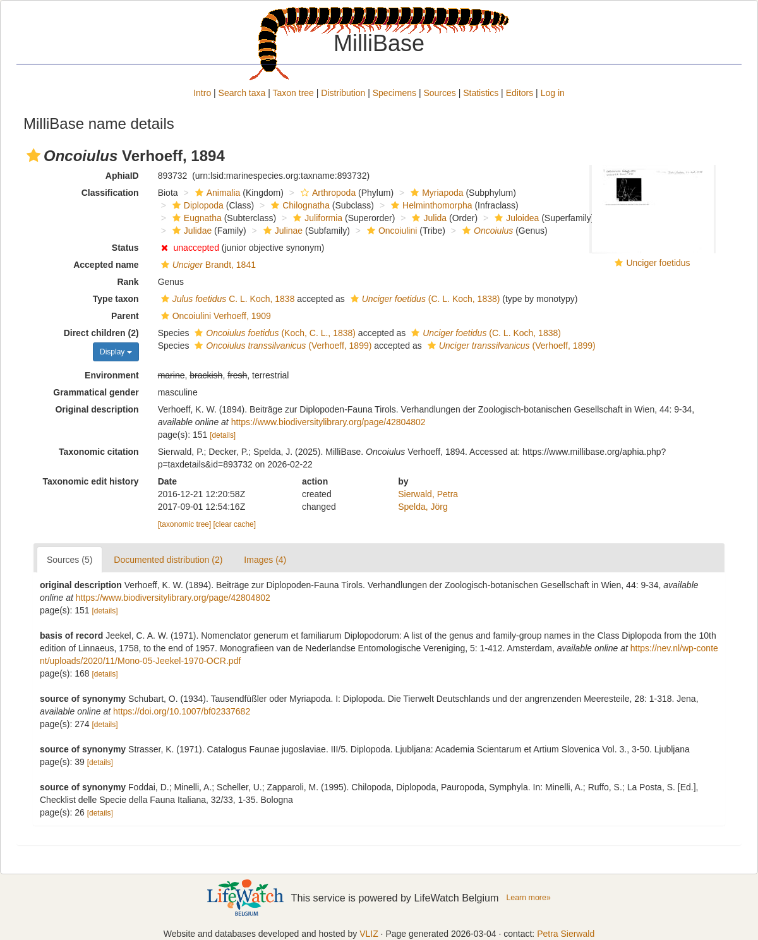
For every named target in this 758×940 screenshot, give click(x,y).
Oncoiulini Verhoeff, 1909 (214, 316)
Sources (439, 93)
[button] (33, 155)
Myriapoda (435, 193)
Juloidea (515, 218)
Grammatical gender (95, 392)
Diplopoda (196, 205)
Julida (428, 218)
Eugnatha (195, 218)
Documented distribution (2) (168, 560)
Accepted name (105, 265)
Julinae (281, 231)
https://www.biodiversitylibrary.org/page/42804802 (328, 422)
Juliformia (316, 218)
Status (125, 248)
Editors (520, 93)
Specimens (394, 93)
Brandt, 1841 (207, 265)
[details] (223, 435)
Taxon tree (293, 93)
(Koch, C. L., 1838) (273, 333)
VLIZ (368, 934)
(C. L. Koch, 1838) (423, 299)
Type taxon (116, 299)
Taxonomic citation (99, 452)
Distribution (343, 93)
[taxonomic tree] (185, 524)
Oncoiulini (390, 231)
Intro (202, 93)
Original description (96, 409)
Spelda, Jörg (423, 507)
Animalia (216, 193)
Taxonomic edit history (90, 481)
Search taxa (242, 93)
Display (116, 351)
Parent (125, 316)
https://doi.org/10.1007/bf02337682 (181, 711)
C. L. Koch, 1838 (226, 299)
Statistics (480, 93)
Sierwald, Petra (428, 494)
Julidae (190, 231)
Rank (127, 282)
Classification (110, 193)
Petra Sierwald (565, 934)
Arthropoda (327, 193)
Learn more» (528, 897)
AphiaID (122, 176)
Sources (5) (69, 560)
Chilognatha (299, 205)
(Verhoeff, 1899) (281, 345)
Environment (112, 375)
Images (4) (265, 560)
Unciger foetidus (658, 263)
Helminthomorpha (430, 205)
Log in (553, 93)
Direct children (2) (101, 333)
